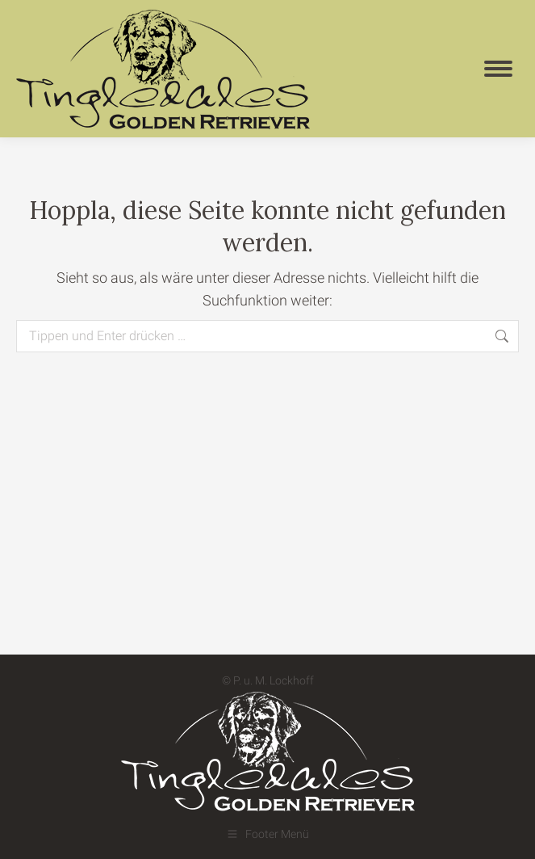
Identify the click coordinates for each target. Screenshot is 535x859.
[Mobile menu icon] (498, 69)
